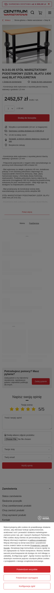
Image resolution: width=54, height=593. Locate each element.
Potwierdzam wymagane (27, 578)
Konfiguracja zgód (27, 586)
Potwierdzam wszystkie (27, 569)
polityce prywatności (37, 540)
